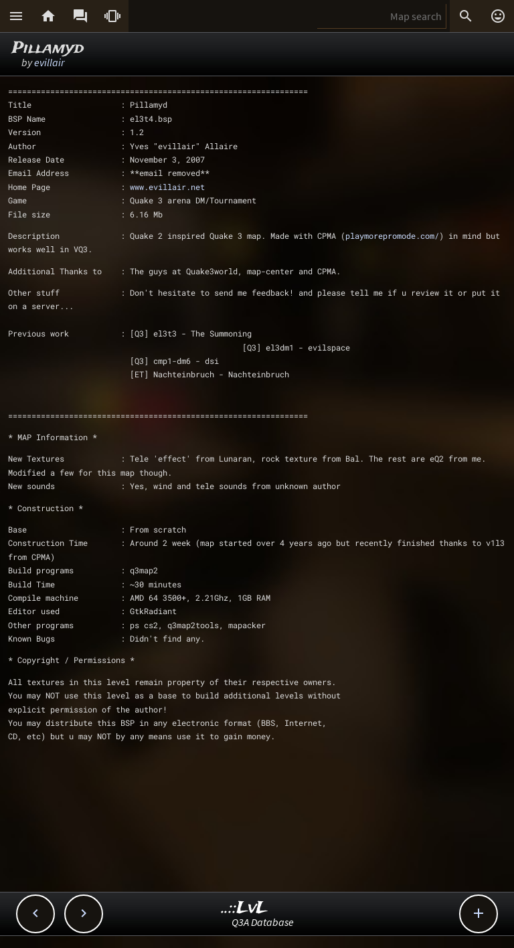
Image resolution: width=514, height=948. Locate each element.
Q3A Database (263, 922)
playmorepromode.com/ (392, 235)
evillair (49, 62)
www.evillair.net (167, 186)
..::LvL (244, 908)
